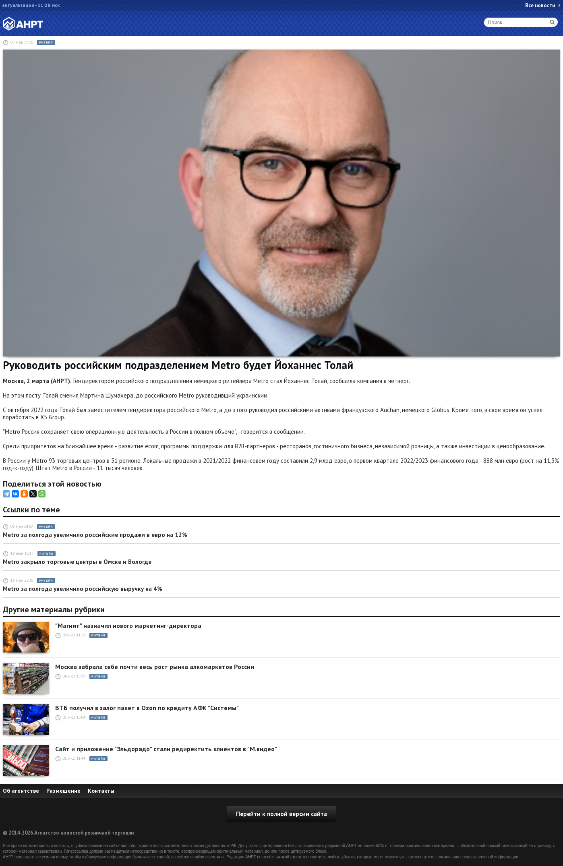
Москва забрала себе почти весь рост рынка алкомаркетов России (154, 666)
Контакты (101, 790)
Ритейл (46, 42)
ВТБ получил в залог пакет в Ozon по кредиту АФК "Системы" (147, 707)
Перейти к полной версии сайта (281, 814)
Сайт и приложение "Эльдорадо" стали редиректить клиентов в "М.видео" (166, 749)
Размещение (63, 790)
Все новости (540, 5)
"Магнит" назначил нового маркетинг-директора (128, 625)
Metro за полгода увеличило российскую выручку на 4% (82, 589)
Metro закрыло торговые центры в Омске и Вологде (77, 562)
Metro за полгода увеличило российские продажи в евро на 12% (95, 535)
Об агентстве (21, 790)
